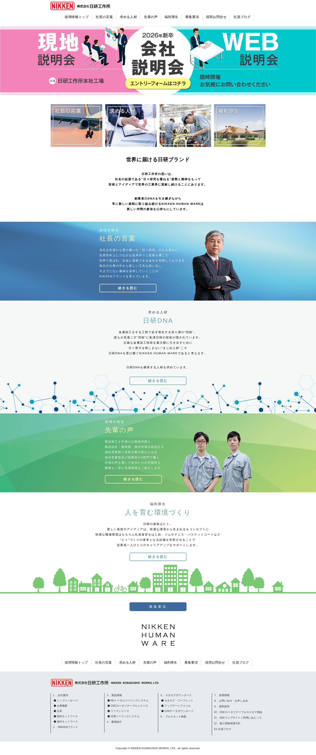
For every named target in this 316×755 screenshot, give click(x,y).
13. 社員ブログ (222, 729)
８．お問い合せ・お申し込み (231, 700)
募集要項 (192, 17)
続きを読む (128, 288)
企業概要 (62, 705)
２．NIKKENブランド (65, 727)
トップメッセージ (67, 700)
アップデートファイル (177, 705)
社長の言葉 (104, 17)
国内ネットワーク (67, 716)
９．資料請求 (222, 706)
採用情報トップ (77, 17)
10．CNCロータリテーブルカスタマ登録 (238, 712)
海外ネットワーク (67, 721)
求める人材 (128, 17)
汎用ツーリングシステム (125, 716)
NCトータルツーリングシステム (130, 700)
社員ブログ (242, 17)
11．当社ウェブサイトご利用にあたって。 (239, 717)
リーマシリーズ (120, 711)
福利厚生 (171, 17)
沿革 (59, 711)
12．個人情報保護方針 (227, 723)
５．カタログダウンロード (176, 695)
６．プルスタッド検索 (173, 716)
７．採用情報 (222, 695)
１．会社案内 (60, 695)
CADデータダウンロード (179, 711)
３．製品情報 (114, 695)
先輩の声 (151, 17)
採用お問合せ (216, 17)
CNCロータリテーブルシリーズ (129, 705)
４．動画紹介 (114, 721)
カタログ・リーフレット (178, 700)
